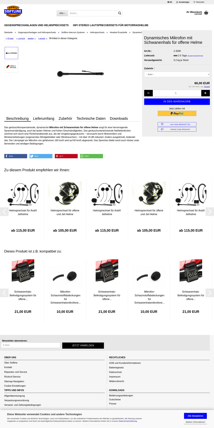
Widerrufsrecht (116, 381)
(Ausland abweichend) (195, 56)
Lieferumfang (43, 118)
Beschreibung (17, 118)
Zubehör (65, 118)
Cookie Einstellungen (15, 386)
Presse (112, 403)
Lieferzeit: (149, 55)
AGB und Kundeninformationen (125, 363)
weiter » (32, 38)
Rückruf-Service (12, 376)
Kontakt (8, 367)
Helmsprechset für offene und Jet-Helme (65, 212)
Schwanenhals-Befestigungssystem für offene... (23, 295)
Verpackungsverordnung (16, 400)
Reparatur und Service (15, 372)
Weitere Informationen (195, 422)
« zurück (20, 38)
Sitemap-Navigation (14, 381)
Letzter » (42, 38)
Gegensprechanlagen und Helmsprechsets (36, 25)
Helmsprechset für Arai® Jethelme (23, 212)
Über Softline (11, 362)
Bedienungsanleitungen (121, 395)
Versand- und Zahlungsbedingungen (22, 405)
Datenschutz (115, 372)
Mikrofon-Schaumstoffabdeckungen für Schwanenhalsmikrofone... (66, 297)
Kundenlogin (182, 2)
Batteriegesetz (116, 367)
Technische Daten (91, 118)
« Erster (10, 38)
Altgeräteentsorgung (14, 396)
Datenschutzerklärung (128, 421)
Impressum (114, 376)
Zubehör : (149, 68)
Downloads (119, 118)
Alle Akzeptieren (195, 416)
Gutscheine (115, 399)
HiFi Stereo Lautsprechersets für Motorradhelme (110, 25)
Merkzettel (199, 2)
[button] (15, 156)
